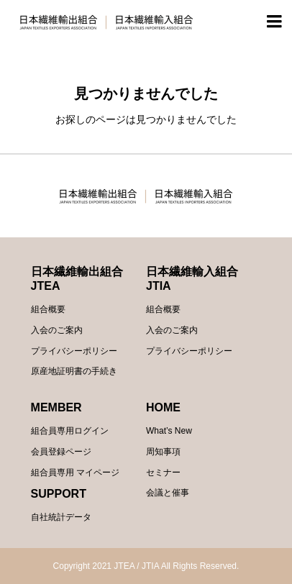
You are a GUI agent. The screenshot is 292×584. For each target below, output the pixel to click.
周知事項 (163, 452)
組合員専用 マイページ (75, 472)
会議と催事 (167, 493)
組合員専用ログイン (70, 431)
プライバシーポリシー (74, 351)
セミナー (163, 472)
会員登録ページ (61, 452)
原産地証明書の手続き (74, 371)
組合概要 (48, 309)
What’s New (169, 431)
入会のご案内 (57, 330)
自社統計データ (61, 517)
